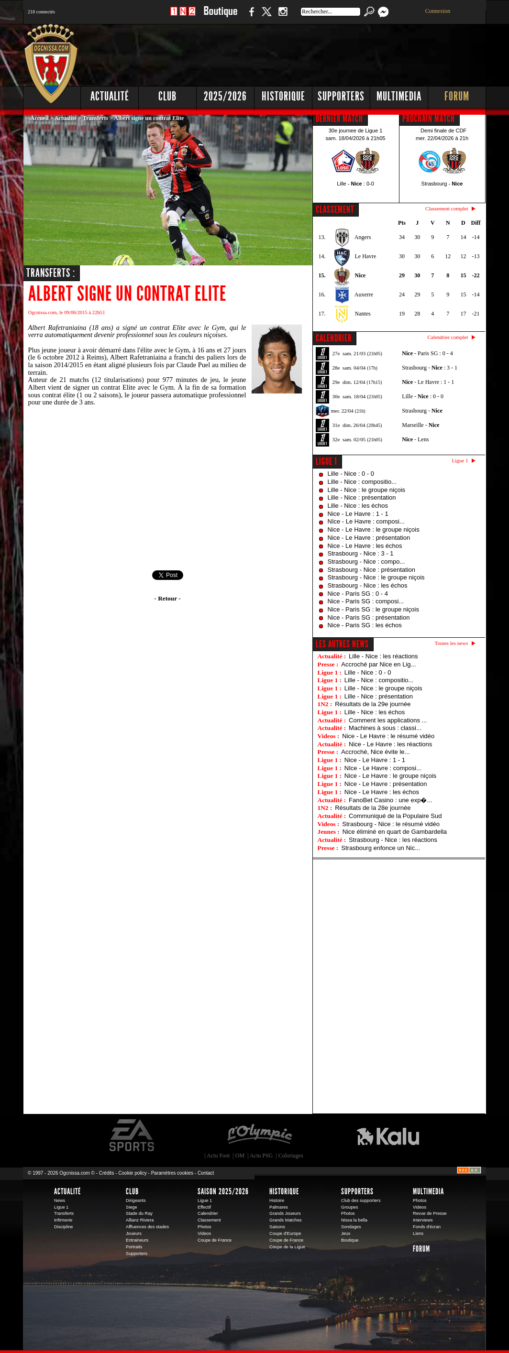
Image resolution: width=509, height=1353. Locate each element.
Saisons (277, 1226)
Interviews (423, 1220)
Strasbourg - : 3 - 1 (429, 367)
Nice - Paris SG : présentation (369, 617)
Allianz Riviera (140, 1220)
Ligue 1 (326, 461)
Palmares (278, 1207)
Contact (206, 1173)
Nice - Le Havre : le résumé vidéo (388, 736)
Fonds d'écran (427, 1226)
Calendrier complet (447, 337)
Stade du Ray (139, 1213)
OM (239, 1155)
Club (167, 96)
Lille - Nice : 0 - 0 (351, 473)
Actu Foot (218, 1155)
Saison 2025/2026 (223, 1191)
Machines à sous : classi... (385, 727)
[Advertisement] (312, 52)
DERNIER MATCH (339, 118)
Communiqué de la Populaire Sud (395, 815)
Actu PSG (261, 1155)
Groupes (349, 1207)
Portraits (134, 1246)
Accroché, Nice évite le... (375, 751)
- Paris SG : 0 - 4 (427, 353)
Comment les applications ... (388, 720)
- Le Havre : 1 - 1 (428, 382)
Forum (456, 96)
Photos (204, 1226)
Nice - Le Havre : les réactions (390, 744)
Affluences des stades (147, 1226)
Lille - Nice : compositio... (362, 481)
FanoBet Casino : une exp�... (390, 800)
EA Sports (132, 1135)
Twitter (266, 16)
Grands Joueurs (285, 1213)
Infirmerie (63, 1220)
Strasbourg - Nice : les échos (368, 585)
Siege (131, 1207)
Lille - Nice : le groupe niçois (367, 489)
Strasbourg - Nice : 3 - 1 (361, 553)
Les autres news (342, 644)
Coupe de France (215, 1240)
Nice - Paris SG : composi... (366, 601)
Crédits (106, 1173)
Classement (209, 1220)
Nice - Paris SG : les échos (365, 625)
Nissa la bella (354, 1220)
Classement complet (446, 208)
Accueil (40, 118)
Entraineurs (137, 1240)
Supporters (341, 96)
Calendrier (208, 1213)
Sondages (351, 1226)
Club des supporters (361, 1200)
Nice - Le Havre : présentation (369, 537)
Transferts (95, 118)
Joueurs (134, 1233)
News (59, 1200)
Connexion (438, 11)
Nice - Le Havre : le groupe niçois (374, 529)
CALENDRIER (334, 338)
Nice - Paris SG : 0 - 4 (358, 593)
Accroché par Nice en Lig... (378, 664)
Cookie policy (132, 1173)
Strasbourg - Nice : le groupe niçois (376, 577)
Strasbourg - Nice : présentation (372, 569)
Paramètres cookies (172, 1173)
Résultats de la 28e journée (372, 807)
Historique (283, 96)
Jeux (345, 1233)
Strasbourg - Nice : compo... (366, 561)
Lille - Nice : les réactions (383, 656)
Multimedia (398, 96)
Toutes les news (451, 643)
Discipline (63, 1226)
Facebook (250, 16)
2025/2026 (225, 96)
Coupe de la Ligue (287, 1246)
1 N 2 (183, 16)
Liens (418, 1233)
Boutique (220, 16)
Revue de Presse (430, 1213)
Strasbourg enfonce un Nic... (380, 847)
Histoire (276, 1200)
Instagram (283, 16)
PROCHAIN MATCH (428, 118)
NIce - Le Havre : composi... (366, 521)
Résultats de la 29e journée (372, 704)
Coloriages (290, 1155)
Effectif (204, 1207)
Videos (204, 1233)
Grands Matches (285, 1220)
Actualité (109, 96)
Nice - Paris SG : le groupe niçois (373, 609)
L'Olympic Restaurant (259, 1135)
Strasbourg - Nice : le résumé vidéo (391, 824)
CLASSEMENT (335, 209)
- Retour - (167, 598)
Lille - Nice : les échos (358, 505)
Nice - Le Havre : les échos (365, 545)
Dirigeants (136, 1200)
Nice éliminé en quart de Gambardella (395, 831)
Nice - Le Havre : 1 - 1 (358, 513)
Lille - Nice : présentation (362, 497)
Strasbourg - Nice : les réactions (393, 839)
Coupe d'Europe (285, 1233)
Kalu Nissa (388, 1135)
